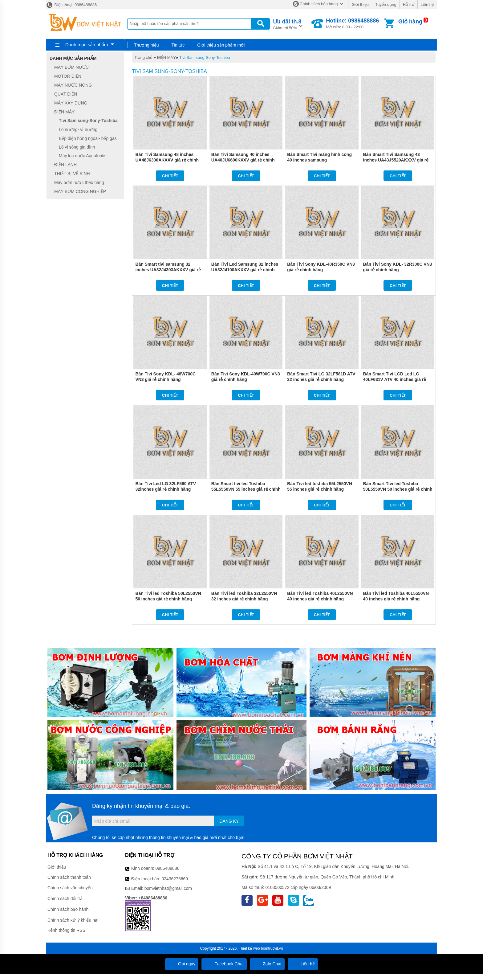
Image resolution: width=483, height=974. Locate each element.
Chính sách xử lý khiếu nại (72, 920)
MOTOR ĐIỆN (67, 76)
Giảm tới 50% (287, 24)
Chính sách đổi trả (65, 898)
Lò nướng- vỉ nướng (78, 129)
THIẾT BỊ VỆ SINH (72, 173)
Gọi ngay (181, 963)
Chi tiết (170, 176)
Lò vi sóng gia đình (77, 147)
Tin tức (178, 45)
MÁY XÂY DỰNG (70, 102)
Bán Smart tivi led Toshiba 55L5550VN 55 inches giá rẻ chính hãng (246, 489)
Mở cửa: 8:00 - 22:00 (352, 23)
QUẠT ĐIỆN (65, 94)
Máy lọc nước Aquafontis (82, 155)
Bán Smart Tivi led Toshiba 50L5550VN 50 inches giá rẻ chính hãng (397, 489)
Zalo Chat (267, 963)
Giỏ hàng (410, 21)
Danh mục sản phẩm (86, 44)
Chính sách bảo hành (67, 909)
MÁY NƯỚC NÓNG (73, 85)
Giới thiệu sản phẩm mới (221, 45)
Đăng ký (229, 821)
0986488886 (168, 868)
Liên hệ (427, 4)
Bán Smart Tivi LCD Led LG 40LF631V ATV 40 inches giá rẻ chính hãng (394, 379)
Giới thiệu (359, 4)
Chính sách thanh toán (69, 877)
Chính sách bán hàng (318, 4)
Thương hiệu (146, 45)
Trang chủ (143, 57)
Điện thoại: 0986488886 (71, 4)
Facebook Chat (224, 963)
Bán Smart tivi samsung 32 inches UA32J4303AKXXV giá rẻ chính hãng (168, 270)
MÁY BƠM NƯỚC (71, 67)
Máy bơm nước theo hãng (79, 182)
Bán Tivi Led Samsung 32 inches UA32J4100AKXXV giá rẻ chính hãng (244, 270)
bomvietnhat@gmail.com (168, 888)
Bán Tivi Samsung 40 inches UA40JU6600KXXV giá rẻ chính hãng (243, 160)
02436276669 (174, 878)
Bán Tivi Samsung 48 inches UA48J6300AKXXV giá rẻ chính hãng (167, 160)
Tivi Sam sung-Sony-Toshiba (204, 57)
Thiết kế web (249, 948)
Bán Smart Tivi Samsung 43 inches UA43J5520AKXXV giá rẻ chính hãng (396, 160)
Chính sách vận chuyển (70, 887)
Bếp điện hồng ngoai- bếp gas (88, 138)
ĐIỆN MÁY (166, 57)
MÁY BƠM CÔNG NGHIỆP (80, 191)
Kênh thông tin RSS (66, 930)
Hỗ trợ (408, 4)
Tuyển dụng (385, 4)
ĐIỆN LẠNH (65, 164)
